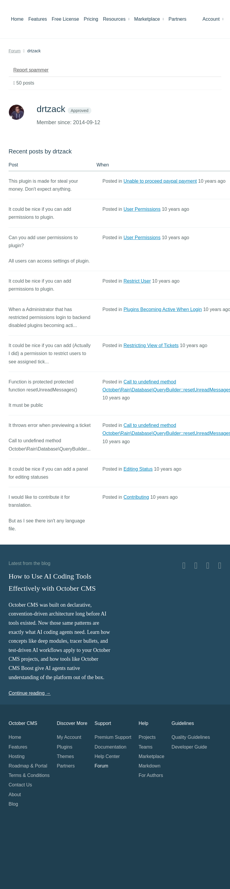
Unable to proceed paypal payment (160, 181)
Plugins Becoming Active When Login (163, 309)
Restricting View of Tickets (151, 345)
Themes (65, 756)
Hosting (17, 756)
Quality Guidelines (190, 737)
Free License (65, 19)
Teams (146, 746)
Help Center (107, 756)
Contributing (136, 497)
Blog (13, 804)
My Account (69, 737)
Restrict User (137, 281)
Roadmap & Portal (28, 765)
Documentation (111, 746)
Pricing (91, 19)
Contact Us (20, 784)
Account (213, 19)
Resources (116, 19)
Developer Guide (189, 746)
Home (17, 19)
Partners (177, 19)
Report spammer (30, 69)
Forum (14, 50)
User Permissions (142, 209)
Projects (147, 737)
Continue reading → (30, 693)
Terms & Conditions (29, 775)
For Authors (151, 775)
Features (37, 19)
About (15, 794)
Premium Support (113, 737)
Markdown (150, 765)
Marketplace (149, 19)
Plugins (64, 746)
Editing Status (138, 469)
